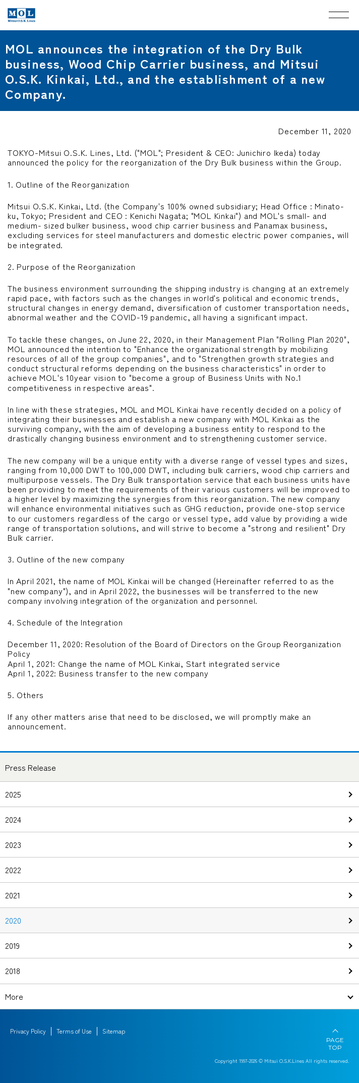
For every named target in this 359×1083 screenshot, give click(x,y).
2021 (12, 895)
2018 (12, 970)
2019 (12, 945)
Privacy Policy (28, 1031)
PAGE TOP (335, 1043)
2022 (13, 870)
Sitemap (113, 1031)
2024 (13, 819)
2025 (13, 794)
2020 (13, 920)
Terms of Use (74, 1031)
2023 (13, 844)
